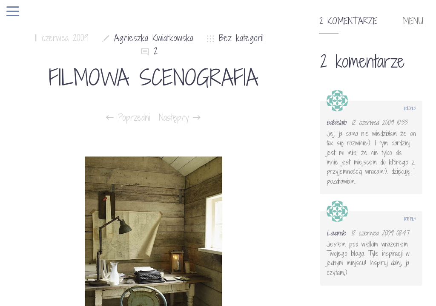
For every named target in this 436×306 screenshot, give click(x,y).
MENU (413, 21)
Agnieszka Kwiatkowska (153, 38)
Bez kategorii (241, 38)
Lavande (336, 233)
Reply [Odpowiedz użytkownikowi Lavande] (410, 219)
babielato (336, 122)
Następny (180, 117)
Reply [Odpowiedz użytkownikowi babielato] (410, 108)
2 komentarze (348, 21)
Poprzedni (128, 117)
